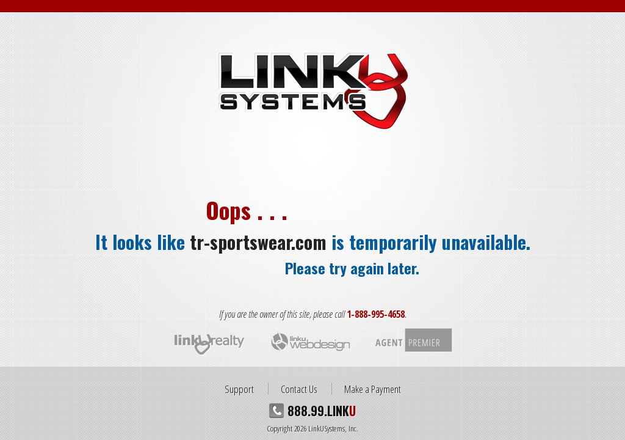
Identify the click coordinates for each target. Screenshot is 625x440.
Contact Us (299, 389)
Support (239, 389)
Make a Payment (372, 389)
